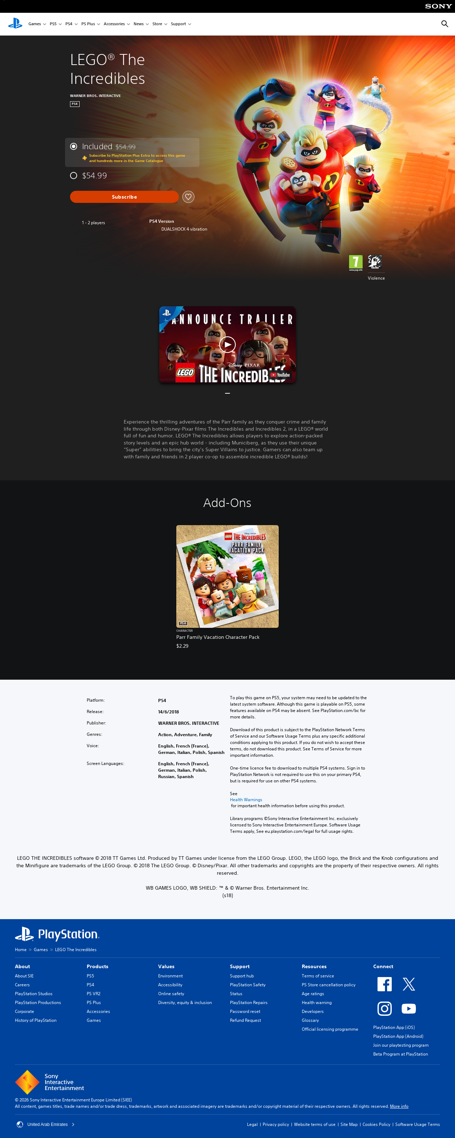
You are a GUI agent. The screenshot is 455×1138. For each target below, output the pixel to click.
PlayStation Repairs (249, 1002)
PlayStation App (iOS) (394, 1027)
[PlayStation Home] (15, 24)
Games (34, 24)
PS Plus (88, 24)
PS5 (53, 24)
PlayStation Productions (38, 1002)
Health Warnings (246, 800)
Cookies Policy (376, 1124)
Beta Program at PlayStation (400, 1054)
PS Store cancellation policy (328, 985)
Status (236, 994)
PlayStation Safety (248, 985)
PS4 (69, 24)
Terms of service (318, 976)
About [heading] (22, 966)
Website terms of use (315, 1124)
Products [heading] (97, 966)
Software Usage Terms (417, 1124)
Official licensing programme (330, 1029)
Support (178, 24)
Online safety (171, 994)
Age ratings (313, 994)
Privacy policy (276, 1124)
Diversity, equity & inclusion (185, 1002)
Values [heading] (166, 966)
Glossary (310, 1020)
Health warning (317, 1002)
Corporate (24, 1011)
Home (21, 949)
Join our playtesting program (401, 1045)
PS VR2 (93, 994)
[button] (227, 344)
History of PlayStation (36, 1020)
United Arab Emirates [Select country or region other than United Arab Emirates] (45, 1124)
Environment (170, 976)
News (139, 24)
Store (157, 24)
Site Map (349, 1124)
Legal (252, 1124)
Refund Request (245, 1020)
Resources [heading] (314, 966)
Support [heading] (240, 966)
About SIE (24, 976)
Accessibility (170, 985)
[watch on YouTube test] (280, 374)
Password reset (245, 1011)
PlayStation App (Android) (398, 1036)
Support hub (242, 976)
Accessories (114, 24)
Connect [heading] (383, 966)
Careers (22, 985)
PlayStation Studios (34, 994)
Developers (313, 1011)
